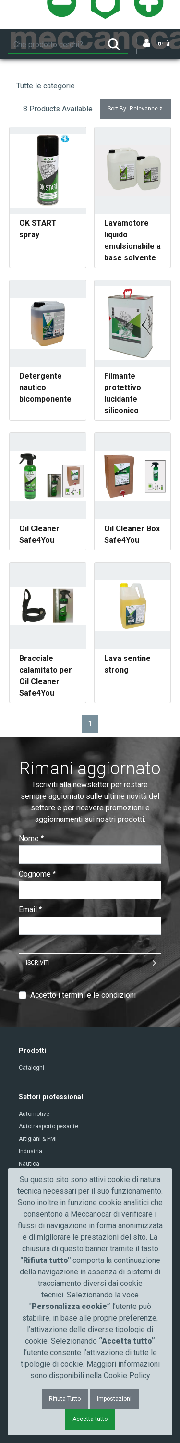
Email (30, 909)
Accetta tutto (90, 1419)
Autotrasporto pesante (48, 1126)
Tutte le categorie (45, 85)
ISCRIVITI (38, 962)
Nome (31, 838)
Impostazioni (114, 1398)
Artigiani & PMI (38, 1139)
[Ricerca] (54, 45)
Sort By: (136, 108)
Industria (30, 1151)
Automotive (34, 1114)
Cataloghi (31, 1067)
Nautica (29, 1164)
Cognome (37, 874)
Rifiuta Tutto (65, 1398)
